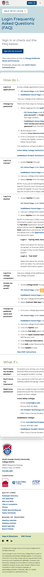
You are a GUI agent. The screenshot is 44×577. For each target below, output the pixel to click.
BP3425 (25, 560)
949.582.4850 (7, 471)
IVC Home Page (27, 91)
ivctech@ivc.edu (33, 403)
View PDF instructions (26, 352)
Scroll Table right (42, 291)
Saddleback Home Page (31, 95)
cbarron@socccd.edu (9, 569)
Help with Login (13, 11)
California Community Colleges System (18, 556)
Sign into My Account (13, 51)
